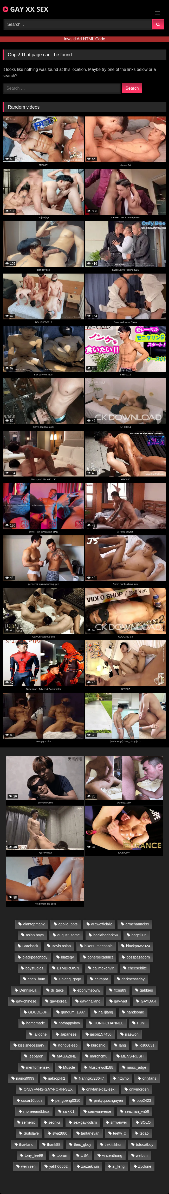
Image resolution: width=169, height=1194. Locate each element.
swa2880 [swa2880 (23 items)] (60, 1133)
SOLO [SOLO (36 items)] (145, 1122)
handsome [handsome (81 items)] (135, 1012)
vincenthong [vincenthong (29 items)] (112, 1155)
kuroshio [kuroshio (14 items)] (98, 1045)
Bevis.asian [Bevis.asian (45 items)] (61, 946)
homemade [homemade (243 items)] (35, 1023)
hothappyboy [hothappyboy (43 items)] (69, 1023)
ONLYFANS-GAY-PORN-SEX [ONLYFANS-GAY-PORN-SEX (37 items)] (48, 1089)
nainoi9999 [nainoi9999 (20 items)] (25, 1078)
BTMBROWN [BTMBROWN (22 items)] (68, 968)
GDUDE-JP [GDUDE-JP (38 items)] (38, 1012)
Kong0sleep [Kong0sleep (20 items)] (67, 1045)
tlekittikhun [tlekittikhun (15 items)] (113, 1144)
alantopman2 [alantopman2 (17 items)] (34, 924)
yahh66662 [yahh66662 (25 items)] (58, 1166)
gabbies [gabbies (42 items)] (146, 990)
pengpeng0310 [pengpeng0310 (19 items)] (67, 1100)
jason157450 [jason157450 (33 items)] (100, 1034)
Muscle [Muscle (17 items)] (69, 1067)
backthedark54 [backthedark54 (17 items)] (105, 935)
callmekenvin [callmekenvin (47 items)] (103, 968)
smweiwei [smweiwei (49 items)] (118, 1122)
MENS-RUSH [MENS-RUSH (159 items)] (132, 1056)
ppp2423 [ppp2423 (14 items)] (143, 1100)
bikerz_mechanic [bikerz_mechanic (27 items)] (98, 946)
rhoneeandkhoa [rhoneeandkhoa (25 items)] (36, 1111)
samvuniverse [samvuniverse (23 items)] (99, 1111)
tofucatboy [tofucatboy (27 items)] (144, 1144)
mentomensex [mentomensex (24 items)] (37, 1067)
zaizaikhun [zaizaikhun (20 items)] (90, 1166)
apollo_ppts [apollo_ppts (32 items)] (68, 924)
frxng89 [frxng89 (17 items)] (120, 990)
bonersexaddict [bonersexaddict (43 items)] (100, 957)
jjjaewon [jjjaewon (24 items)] (132, 1034)
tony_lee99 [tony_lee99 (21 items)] (34, 1155)
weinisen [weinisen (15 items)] (28, 1166)
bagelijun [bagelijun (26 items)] (139, 935)
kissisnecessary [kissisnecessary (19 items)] (31, 1045)
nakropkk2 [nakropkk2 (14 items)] (56, 1078)
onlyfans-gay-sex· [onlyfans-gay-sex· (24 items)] (101, 1089)
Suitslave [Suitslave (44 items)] (31, 1133)
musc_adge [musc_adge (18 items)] (136, 1067)
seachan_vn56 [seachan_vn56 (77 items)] (137, 1111)
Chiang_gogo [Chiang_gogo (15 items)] (70, 979)
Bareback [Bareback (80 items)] (30, 946)
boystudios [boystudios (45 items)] (34, 968)
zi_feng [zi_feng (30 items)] (119, 1166)
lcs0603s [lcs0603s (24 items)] (147, 1045)
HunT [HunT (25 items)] (141, 1023)
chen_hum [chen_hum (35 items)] (36, 979)
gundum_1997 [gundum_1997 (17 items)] (73, 1012)
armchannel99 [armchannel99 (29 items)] (137, 924)
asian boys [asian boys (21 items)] (35, 935)
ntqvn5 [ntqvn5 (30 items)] (123, 1078)
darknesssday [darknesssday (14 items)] (133, 979)
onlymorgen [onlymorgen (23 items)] (139, 1089)
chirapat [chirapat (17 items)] (101, 979)
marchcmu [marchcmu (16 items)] (98, 1056)
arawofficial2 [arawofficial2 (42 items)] (101, 924)
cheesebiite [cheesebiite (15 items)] (137, 968)
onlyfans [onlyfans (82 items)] (149, 1078)
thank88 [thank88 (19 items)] (53, 1144)
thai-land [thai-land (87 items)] (26, 1144)
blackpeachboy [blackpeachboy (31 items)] (34, 957)
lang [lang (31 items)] (122, 1045)
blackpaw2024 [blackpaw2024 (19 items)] (138, 946)
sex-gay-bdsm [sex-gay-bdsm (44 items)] (85, 1122)
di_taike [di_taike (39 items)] (57, 990)
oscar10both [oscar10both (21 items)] (31, 1100)
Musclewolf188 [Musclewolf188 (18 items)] (101, 1067)
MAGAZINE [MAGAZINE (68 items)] (66, 1056)
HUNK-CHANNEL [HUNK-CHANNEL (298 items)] (108, 1023)
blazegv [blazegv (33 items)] (67, 957)
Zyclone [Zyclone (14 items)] (144, 1166)
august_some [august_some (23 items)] (68, 935)
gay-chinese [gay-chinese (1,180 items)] (26, 1001)
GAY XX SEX (25, 9)
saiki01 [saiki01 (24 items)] (69, 1111)
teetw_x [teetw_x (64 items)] (119, 1133)
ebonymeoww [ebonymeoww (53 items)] (88, 990)
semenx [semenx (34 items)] (28, 1122)
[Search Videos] (78, 24)
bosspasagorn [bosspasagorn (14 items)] (138, 957)
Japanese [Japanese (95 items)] (68, 1034)
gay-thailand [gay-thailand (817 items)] (90, 1001)
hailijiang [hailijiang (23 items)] (106, 1012)
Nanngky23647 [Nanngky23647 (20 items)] (91, 1078)
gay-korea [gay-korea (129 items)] (58, 1001)
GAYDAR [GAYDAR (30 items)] (148, 1001)
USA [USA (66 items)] (85, 1155)
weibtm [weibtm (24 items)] (142, 1155)
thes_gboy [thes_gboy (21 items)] (82, 1144)
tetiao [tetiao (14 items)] (144, 1133)
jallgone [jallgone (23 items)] (40, 1034)
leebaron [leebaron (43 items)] (36, 1056)
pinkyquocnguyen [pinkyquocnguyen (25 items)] (108, 1100)
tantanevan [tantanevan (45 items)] (90, 1133)
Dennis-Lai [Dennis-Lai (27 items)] (28, 990)
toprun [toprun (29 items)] (62, 1155)
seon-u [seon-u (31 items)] (54, 1122)
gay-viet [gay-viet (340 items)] (120, 1001)
